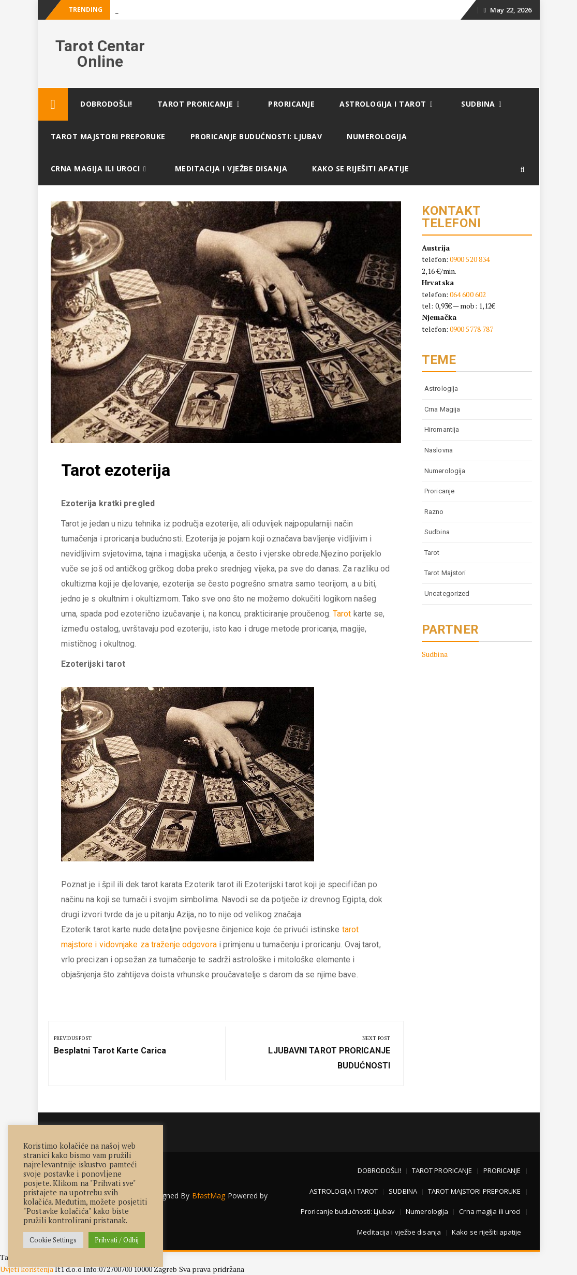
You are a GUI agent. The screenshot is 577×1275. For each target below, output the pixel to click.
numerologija (444, 471)
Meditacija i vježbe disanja (231, 168)
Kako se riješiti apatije (360, 168)
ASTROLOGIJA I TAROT (382, 104)
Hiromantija (441, 429)
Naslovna (438, 450)
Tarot (342, 614)
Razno (434, 512)
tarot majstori (445, 573)
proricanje (439, 491)
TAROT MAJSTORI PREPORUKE (108, 136)
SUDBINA (478, 104)
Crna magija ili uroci (95, 168)
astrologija (441, 388)
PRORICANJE (291, 104)
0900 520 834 (470, 259)
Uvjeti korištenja (27, 1269)
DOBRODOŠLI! (106, 104)
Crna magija (442, 409)
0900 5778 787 (471, 329)
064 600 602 (468, 294)
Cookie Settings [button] (53, 1239)
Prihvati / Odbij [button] (117, 1239)
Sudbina (437, 532)
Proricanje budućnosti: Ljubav (256, 136)
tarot (432, 552)
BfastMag (209, 1195)
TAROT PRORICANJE (195, 104)
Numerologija (377, 136)
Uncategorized (446, 593)
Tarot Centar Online (100, 53)
